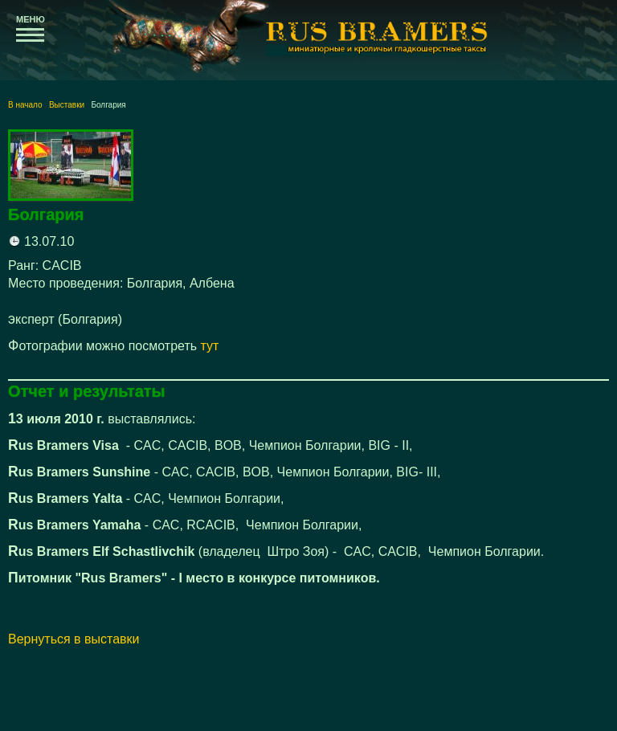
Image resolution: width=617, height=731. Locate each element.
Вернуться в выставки (74, 639)
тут (210, 346)
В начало (25, 104)
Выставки (66, 104)
